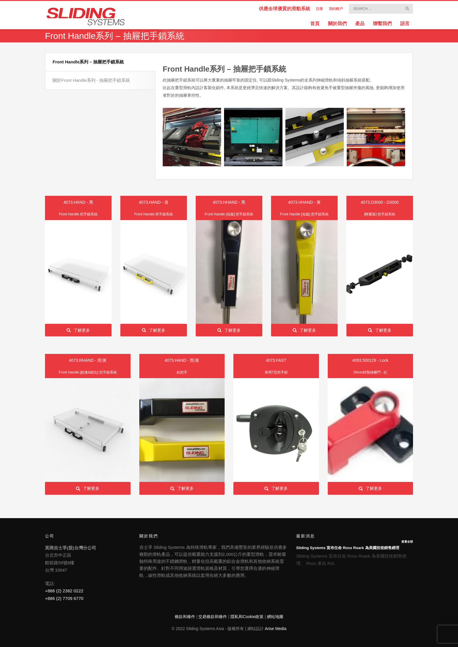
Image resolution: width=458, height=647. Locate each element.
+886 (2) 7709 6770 (64, 598)
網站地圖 (275, 616)
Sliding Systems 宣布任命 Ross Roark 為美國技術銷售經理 (347, 548)
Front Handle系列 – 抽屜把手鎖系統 (88, 61)
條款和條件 (185, 616)
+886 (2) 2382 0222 (64, 590)
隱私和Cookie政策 (247, 616)
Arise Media (276, 628)
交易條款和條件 (212, 616)
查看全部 (407, 541)
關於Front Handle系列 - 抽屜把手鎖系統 (91, 80)
